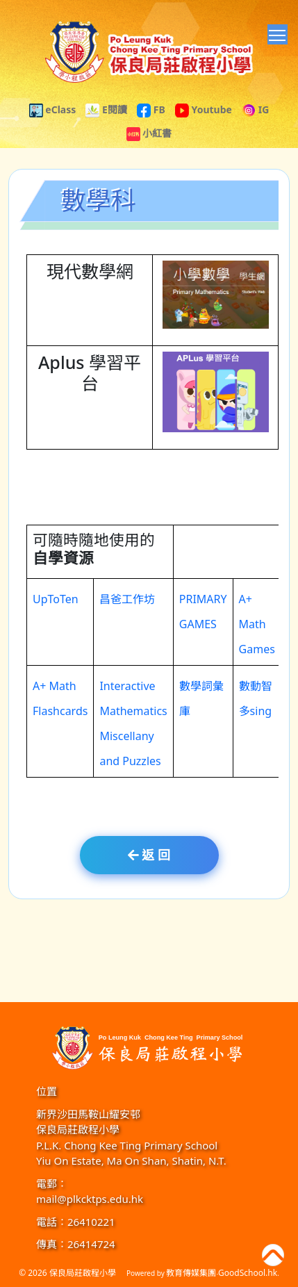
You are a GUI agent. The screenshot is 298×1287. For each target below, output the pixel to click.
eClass (52, 109)
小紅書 (149, 133)
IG (255, 109)
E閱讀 (105, 109)
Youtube (203, 109)
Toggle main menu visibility (278, 32)
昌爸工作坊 (127, 606)
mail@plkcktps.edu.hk (89, 1199)
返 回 (149, 854)
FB (151, 109)
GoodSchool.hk (247, 1273)
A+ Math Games (257, 631)
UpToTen (55, 606)
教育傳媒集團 (191, 1273)
